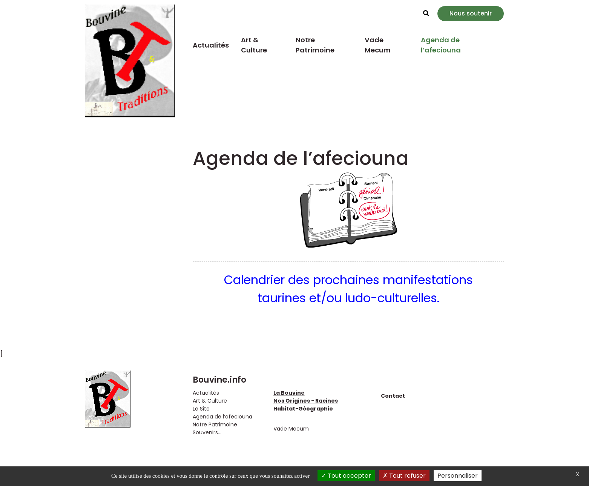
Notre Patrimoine (315, 45)
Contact (393, 396)
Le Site (201, 408)
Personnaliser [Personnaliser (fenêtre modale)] (457, 475)
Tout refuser (404, 475)
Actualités (211, 45)
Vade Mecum (378, 45)
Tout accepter (346, 475)
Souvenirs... (207, 432)
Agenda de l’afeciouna (441, 45)
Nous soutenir (470, 13)
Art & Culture (254, 45)
